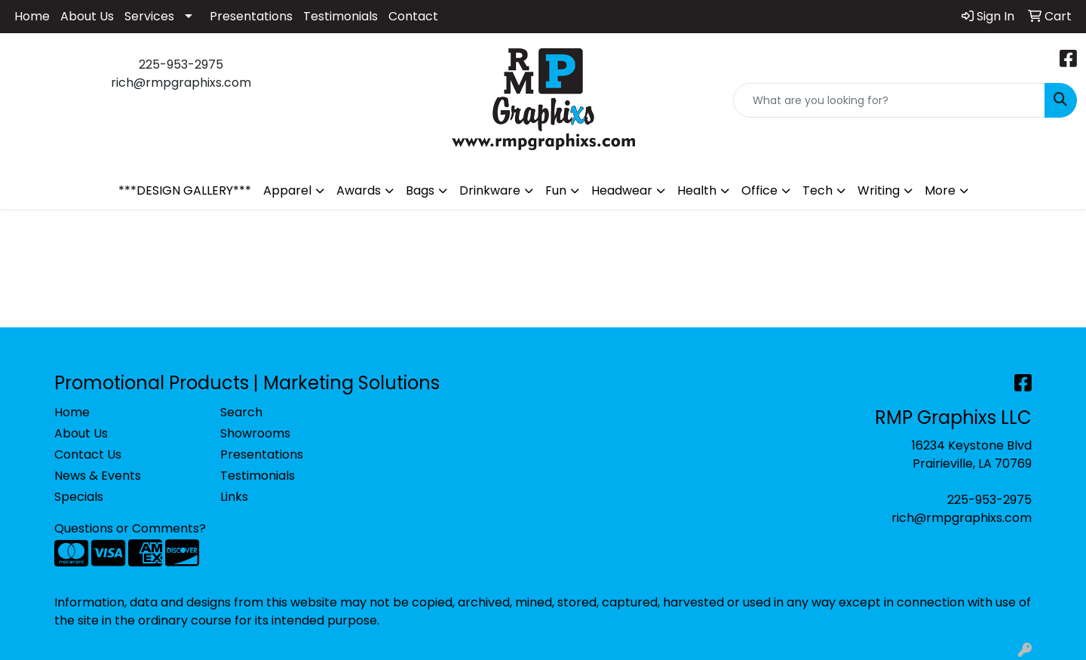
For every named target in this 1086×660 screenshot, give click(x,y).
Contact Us (87, 454)
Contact (413, 16)
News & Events (97, 475)
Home (32, 16)
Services (149, 16)
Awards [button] (358, 190)
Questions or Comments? (130, 528)
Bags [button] (420, 190)
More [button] (940, 190)
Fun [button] (555, 190)
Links (234, 496)
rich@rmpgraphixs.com (961, 517)
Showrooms (255, 433)
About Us (87, 16)
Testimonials (340, 16)
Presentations (251, 16)
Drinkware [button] (489, 190)
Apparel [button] (287, 190)
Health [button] (696, 190)
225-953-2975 (989, 499)
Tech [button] (817, 190)
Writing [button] (878, 190)
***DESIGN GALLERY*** (184, 190)
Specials (78, 496)
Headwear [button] (621, 190)
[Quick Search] (889, 100)
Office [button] (759, 190)
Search (241, 412)
